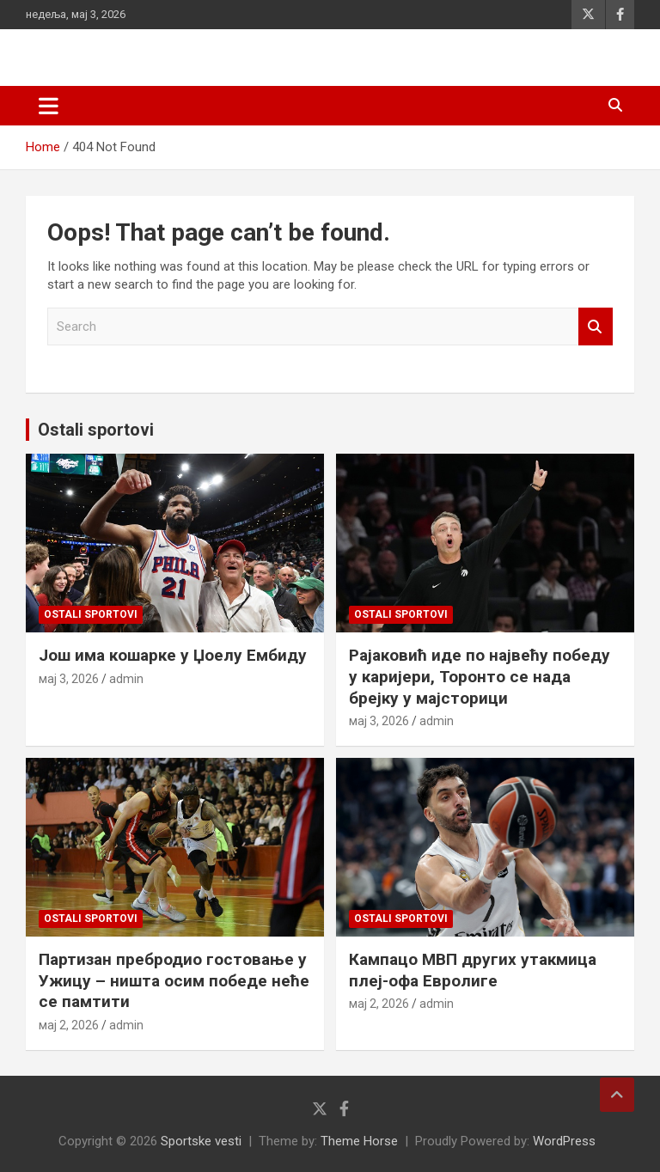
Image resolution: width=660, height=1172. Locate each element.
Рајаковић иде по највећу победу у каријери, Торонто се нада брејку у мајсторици (479, 676)
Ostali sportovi (96, 429)
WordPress (564, 1141)
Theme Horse (359, 1141)
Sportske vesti (201, 1141)
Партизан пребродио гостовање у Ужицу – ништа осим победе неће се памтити (174, 980)
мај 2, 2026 (69, 1025)
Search (595, 327)
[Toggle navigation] (48, 105)
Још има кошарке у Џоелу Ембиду (173, 655)
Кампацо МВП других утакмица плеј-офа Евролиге (472, 970)
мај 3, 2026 (69, 679)
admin (126, 679)
